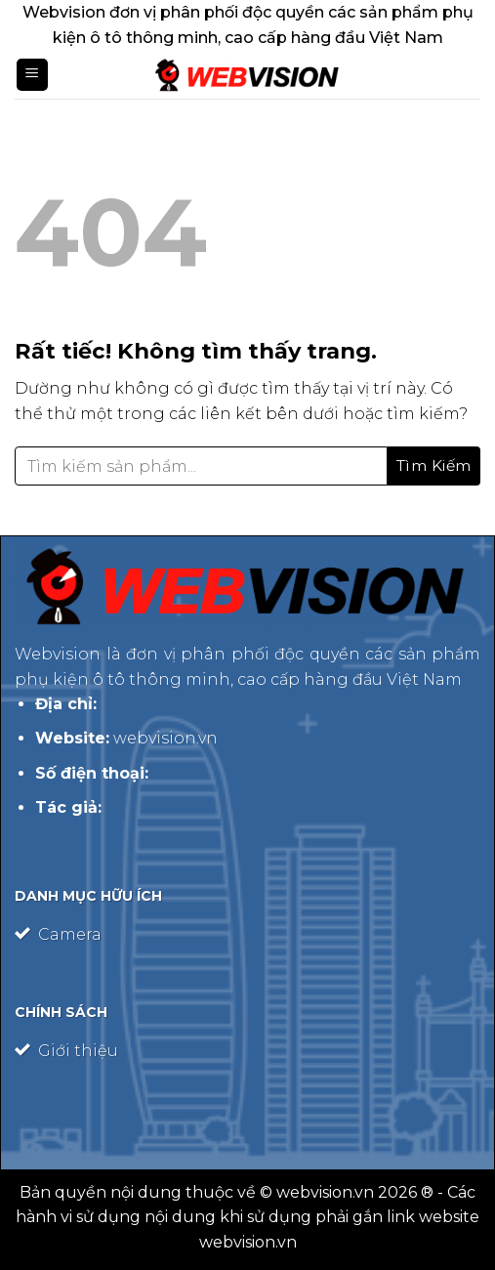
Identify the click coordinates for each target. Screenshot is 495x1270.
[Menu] (32, 75)
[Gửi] (434, 466)
